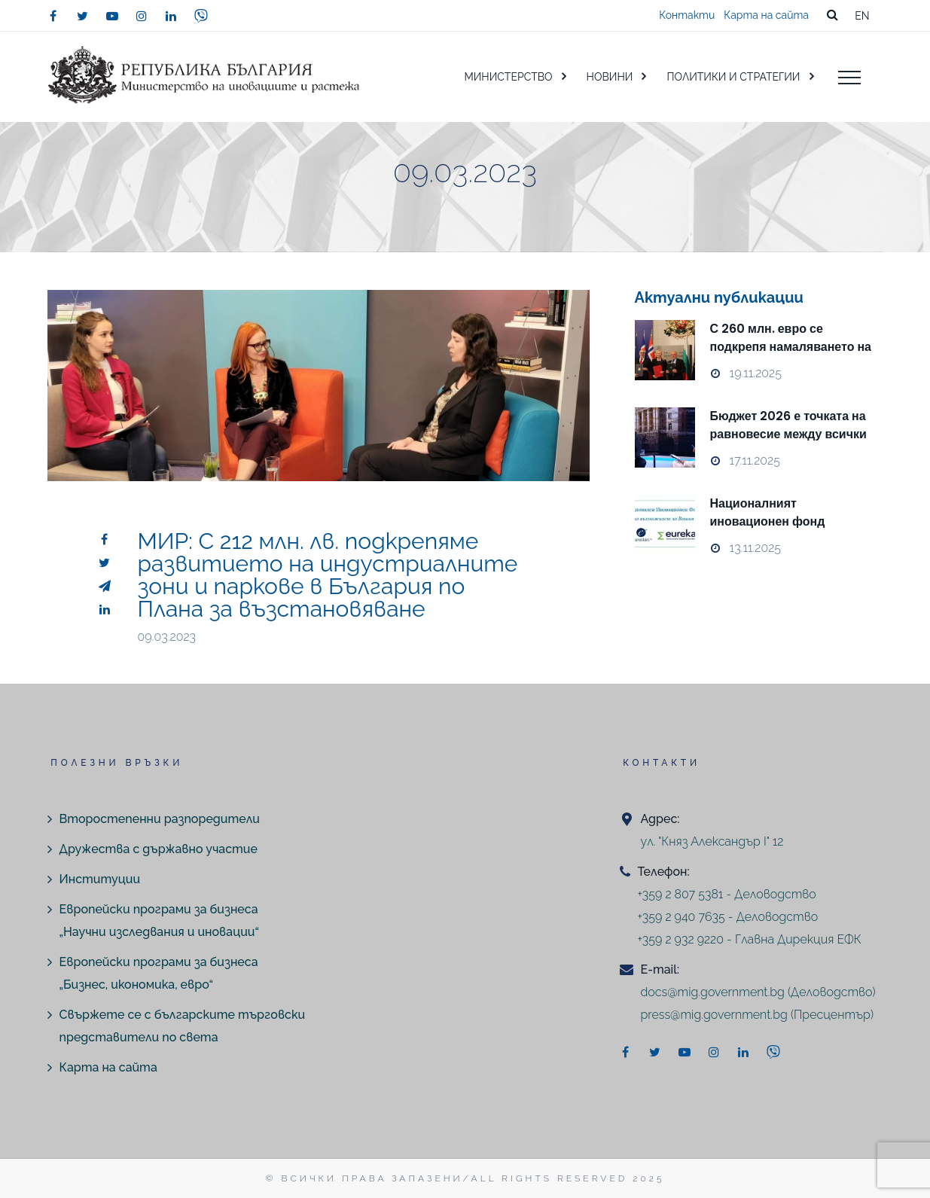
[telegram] (105, 586)
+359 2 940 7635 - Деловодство (728, 917)
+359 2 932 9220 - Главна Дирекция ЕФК (749, 939)
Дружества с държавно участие (158, 849)
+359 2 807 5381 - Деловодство (727, 894)
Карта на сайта (766, 15)
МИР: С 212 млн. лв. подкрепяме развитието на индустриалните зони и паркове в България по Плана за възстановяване (328, 575)
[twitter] (83, 16)
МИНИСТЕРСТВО (508, 77)
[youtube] (112, 16)
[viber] (201, 16)
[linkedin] (171, 16)
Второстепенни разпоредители (159, 819)
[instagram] (142, 16)
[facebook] (53, 16)
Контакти (687, 15)
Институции (100, 879)
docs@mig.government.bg (713, 992)
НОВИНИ (610, 77)
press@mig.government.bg (714, 1014)
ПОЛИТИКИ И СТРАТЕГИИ (733, 77)
